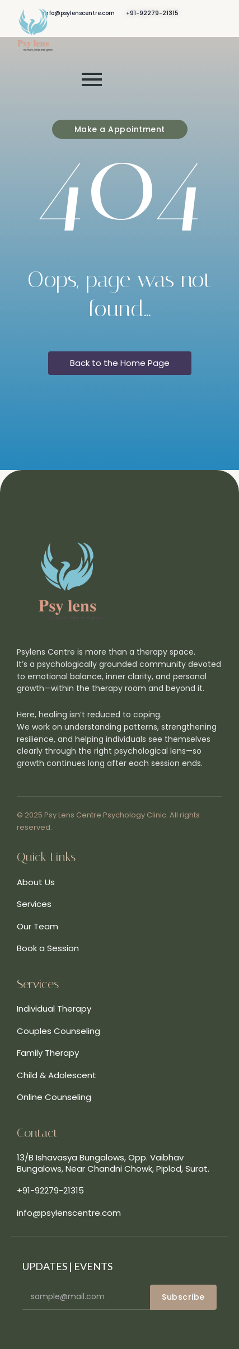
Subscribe (183, 1297)
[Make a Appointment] (120, 129)
